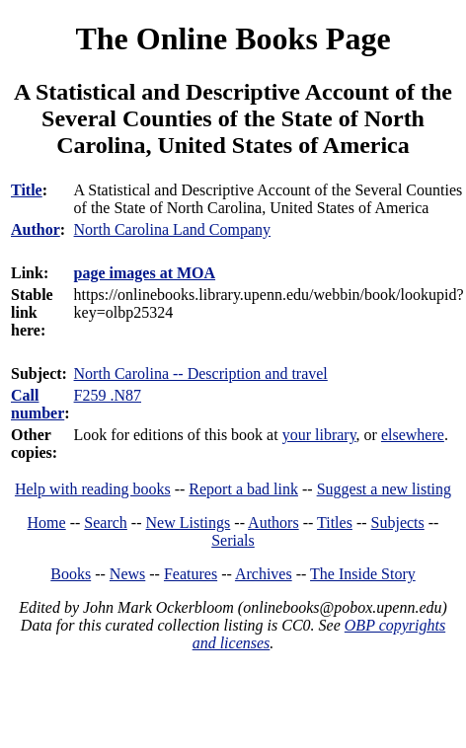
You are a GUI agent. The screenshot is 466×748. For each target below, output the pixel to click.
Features (190, 573)
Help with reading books (93, 489)
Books (70, 573)
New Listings (188, 522)
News (127, 573)
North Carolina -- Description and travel (201, 373)
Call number (37, 404)
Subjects (398, 522)
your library (319, 434)
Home (47, 522)
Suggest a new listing (384, 489)
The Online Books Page (232, 38)
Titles (334, 522)
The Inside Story (363, 573)
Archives (263, 573)
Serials (233, 540)
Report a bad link (243, 489)
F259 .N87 (107, 395)
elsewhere (412, 434)
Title (26, 190)
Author (35, 229)
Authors (273, 522)
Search (105, 522)
